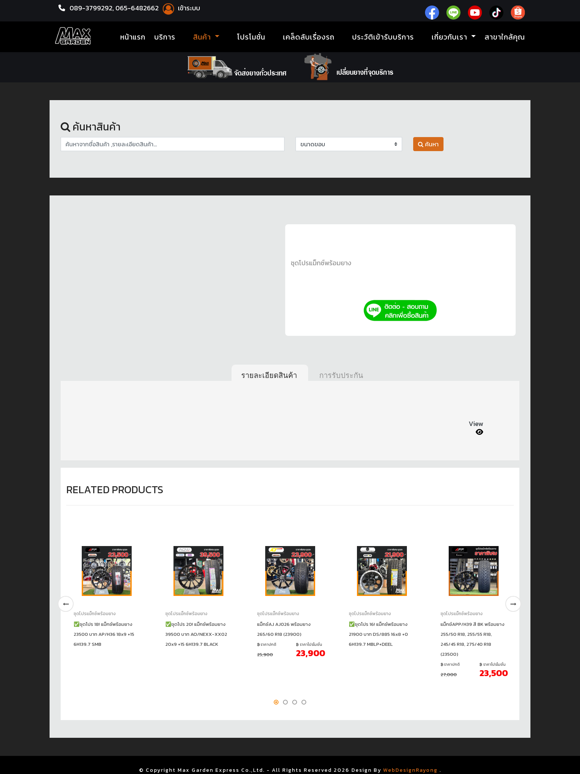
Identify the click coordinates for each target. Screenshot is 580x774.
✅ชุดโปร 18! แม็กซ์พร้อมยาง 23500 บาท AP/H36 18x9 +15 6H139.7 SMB (104, 634)
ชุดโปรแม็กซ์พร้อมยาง (321, 263)
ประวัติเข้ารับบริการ (383, 36)
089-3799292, (92, 8)
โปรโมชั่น (251, 36)
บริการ (164, 36)
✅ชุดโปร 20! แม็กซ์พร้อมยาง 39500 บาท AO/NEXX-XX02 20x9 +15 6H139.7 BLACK (196, 634)
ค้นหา (428, 144)
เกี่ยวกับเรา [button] (450, 36)
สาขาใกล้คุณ (505, 36)
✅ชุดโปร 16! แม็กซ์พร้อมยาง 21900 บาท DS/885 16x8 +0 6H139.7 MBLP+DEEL (378, 634)
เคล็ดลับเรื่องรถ (308, 36)
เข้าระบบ (180, 8)
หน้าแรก (132, 36)
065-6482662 (137, 8)
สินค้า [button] (203, 36)
